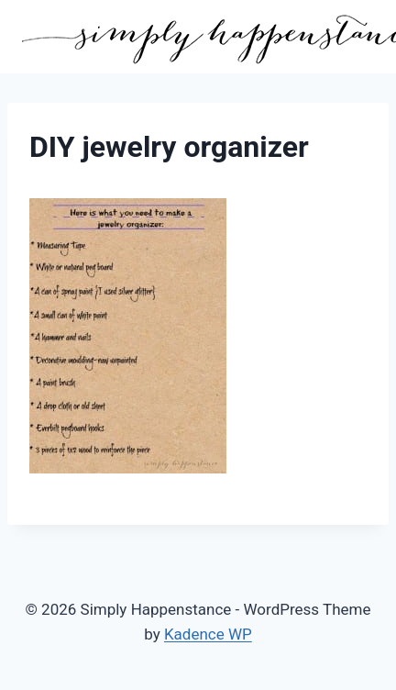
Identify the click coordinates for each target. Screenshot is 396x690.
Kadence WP (208, 634)
